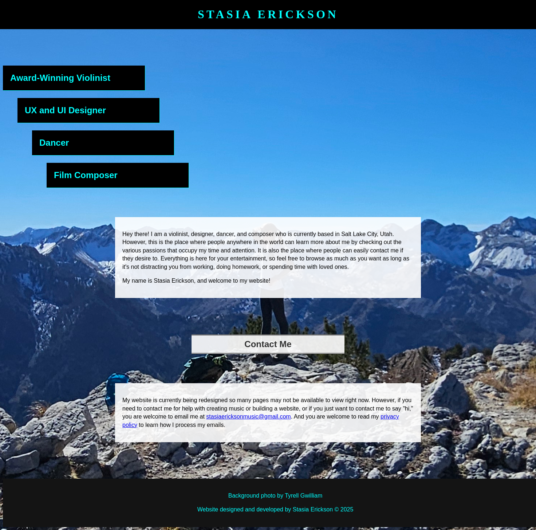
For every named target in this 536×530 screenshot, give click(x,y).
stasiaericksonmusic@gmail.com (248, 416)
